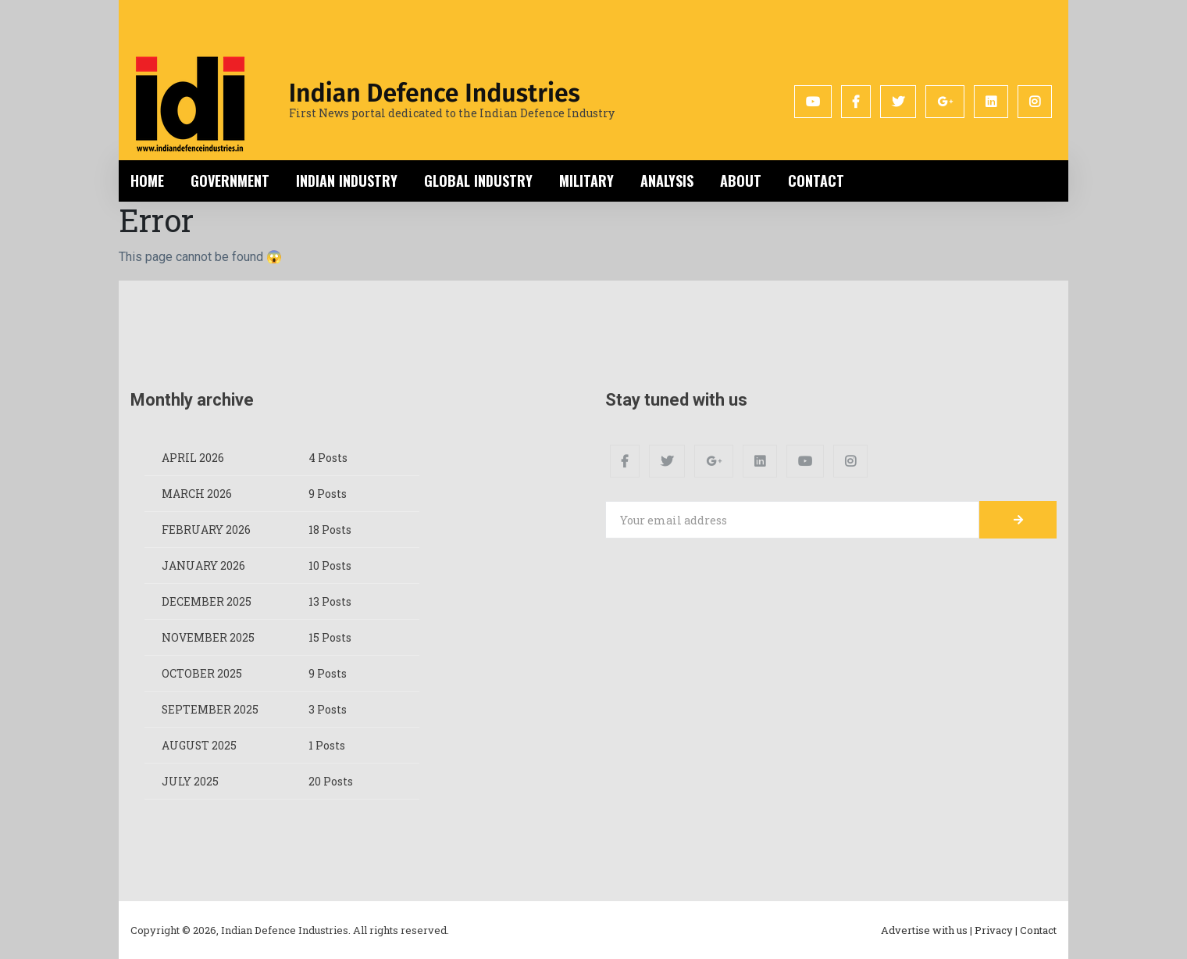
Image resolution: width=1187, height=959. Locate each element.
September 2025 (210, 709)
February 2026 (206, 529)
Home (147, 180)
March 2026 (197, 493)
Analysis (666, 180)
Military (586, 180)
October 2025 (202, 673)
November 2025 (208, 637)
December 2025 (206, 601)
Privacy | (996, 930)
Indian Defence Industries (434, 93)
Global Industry (478, 180)
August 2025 (199, 745)
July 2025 (190, 781)
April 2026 (193, 457)
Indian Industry (346, 180)
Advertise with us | (926, 930)
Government (230, 180)
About (740, 180)
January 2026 (203, 565)
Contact (816, 180)
